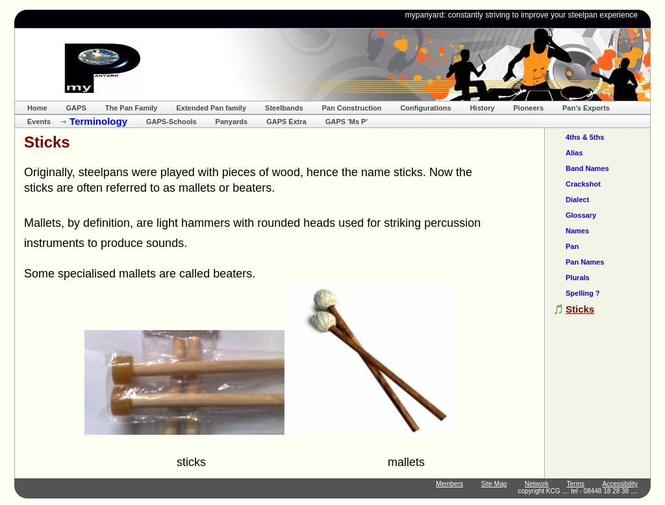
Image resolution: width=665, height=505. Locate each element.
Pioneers (529, 108)
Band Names (587, 168)
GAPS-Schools (171, 121)
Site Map (494, 483)
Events (39, 121)
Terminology (98, 121)
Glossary (581, 215)
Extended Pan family (211, 108)
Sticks (580, 309)
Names (577, 231)
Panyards (232, 121)
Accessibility (620, 483)
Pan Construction (352, 108)
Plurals (578, 277)
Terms (575, 483)
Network (537, 483)
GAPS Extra (286, 121)
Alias (574, 153)
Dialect (577, 199)
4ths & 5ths (585, 137)
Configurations (425, 108)
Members (449, 483)
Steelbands (284, 108)
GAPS (76, 108)
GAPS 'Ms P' (346, 121)
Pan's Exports (586, 108)
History (482, 108)
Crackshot (583, 184)
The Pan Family (131, 108)
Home (37, 108)
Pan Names (585, 262)
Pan (572, 246)
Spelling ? (583, 293)
